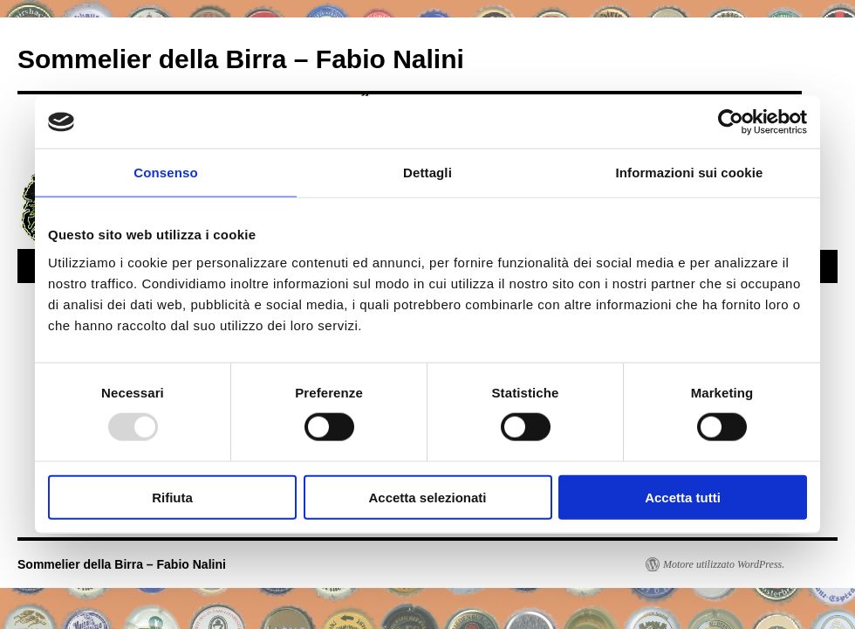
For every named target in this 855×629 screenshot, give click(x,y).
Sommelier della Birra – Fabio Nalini (240, 59)
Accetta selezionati (427, 496)
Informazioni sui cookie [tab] (689, 172)
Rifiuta (172, 496)
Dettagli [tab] (427, 172)
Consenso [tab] (165, 172)
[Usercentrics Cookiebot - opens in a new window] (730, 122)
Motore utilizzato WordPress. (723, 564)
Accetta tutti (683, 496)
